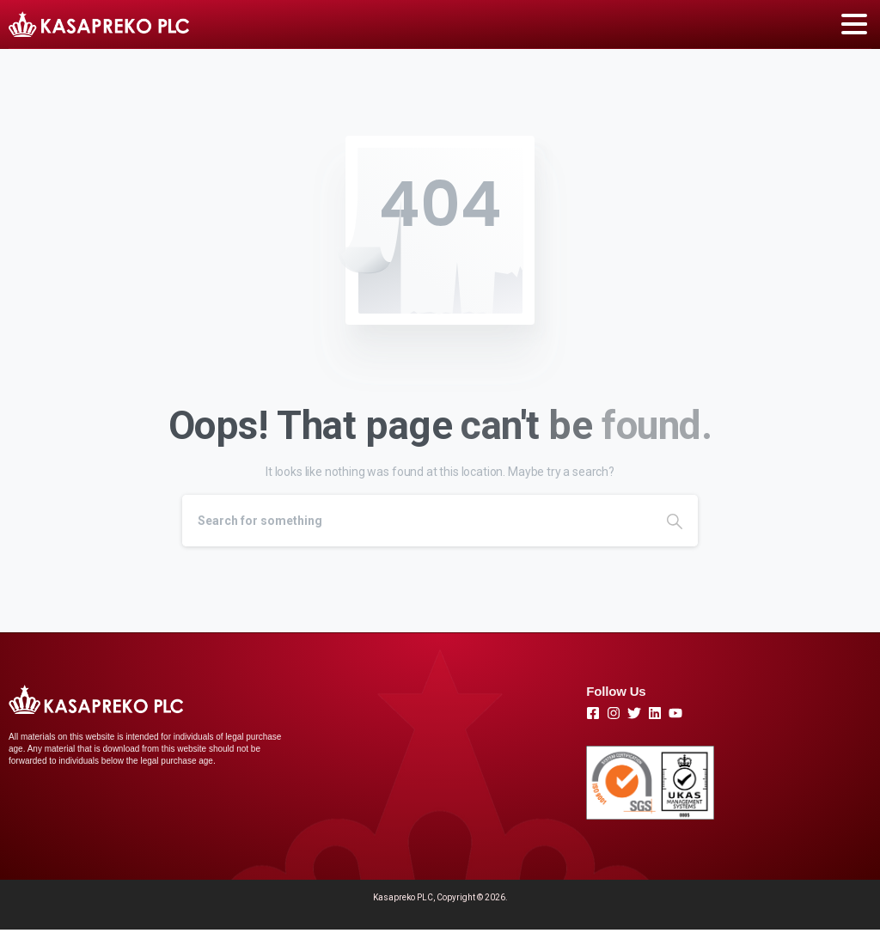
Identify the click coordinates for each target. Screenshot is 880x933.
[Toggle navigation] (854, 24)
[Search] (416, 520)
